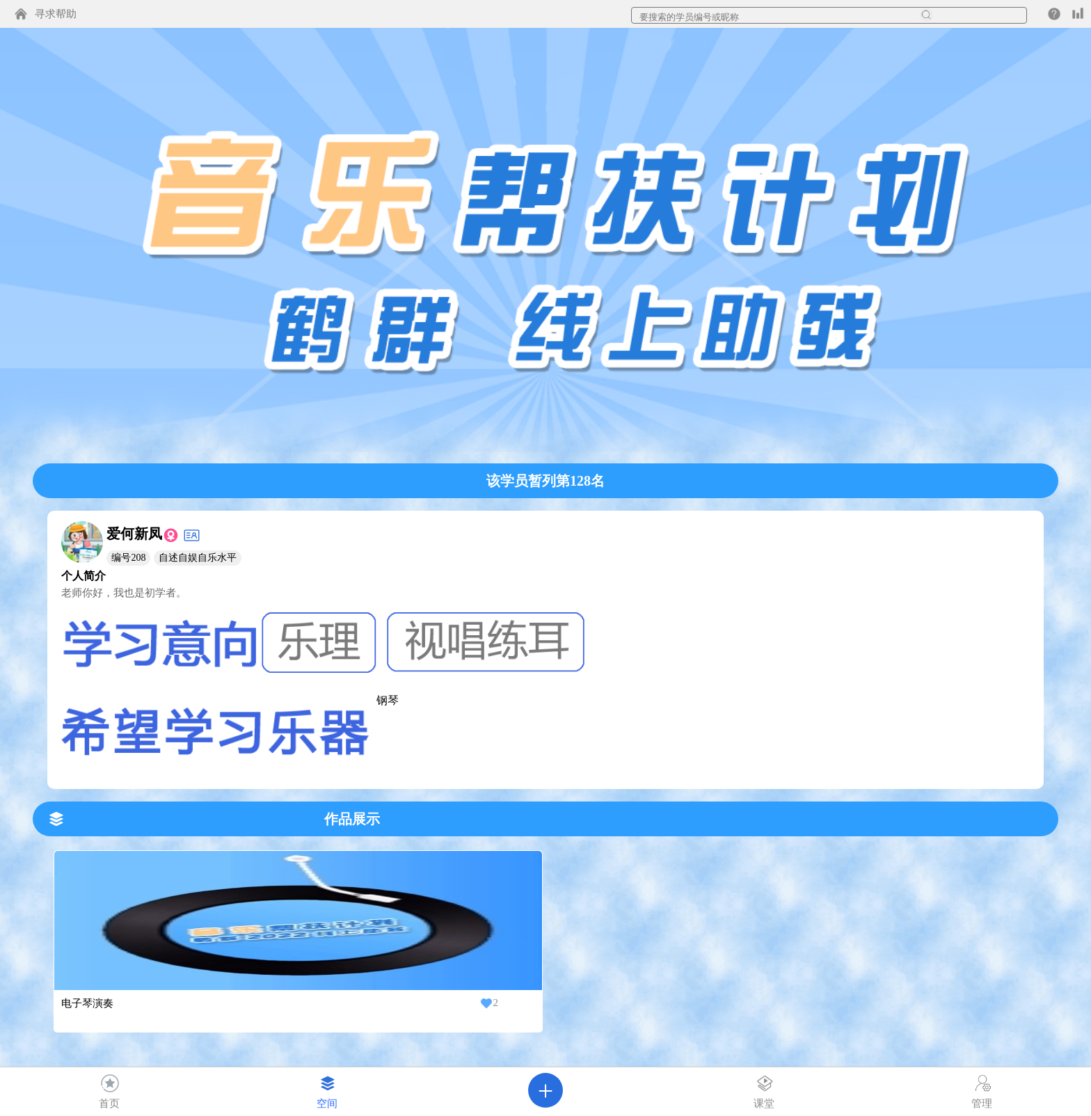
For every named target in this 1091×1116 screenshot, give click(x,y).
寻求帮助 (56, 13)
